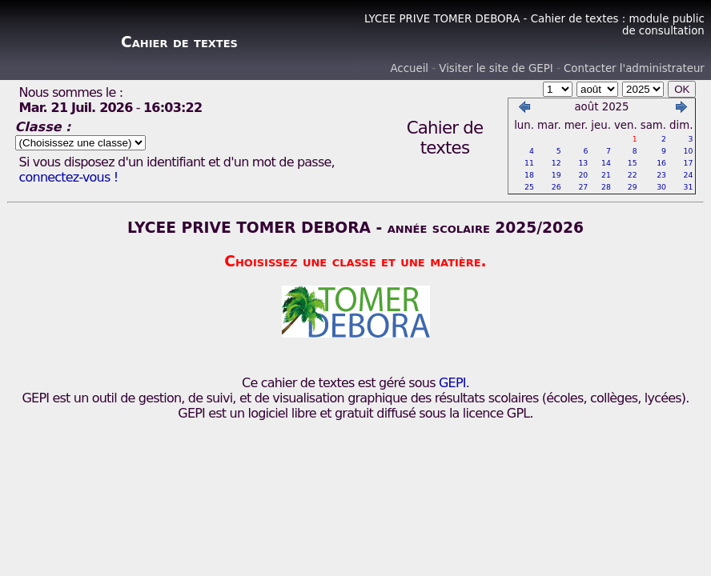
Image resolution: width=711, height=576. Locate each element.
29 (632, 186)
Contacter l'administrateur (634, 68)
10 (688, 150)
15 (632, 162)
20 (583, 174)
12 (556, 162)
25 (529, 186)
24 (688, 174)
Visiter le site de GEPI (495, 68)
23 (661, 174)
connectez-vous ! (68, 177)
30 (661, 186)
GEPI (452, 382)
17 (688, 162)
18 (529, 174)
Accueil (409, 68)
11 (529, 162)
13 (583, 162)
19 (556, 174)
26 (556, 186)
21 (606, 174)
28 (606, 186)
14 (606, 162)
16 (661, 162)
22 (632, 174)
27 (583, 186)
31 (688, 186)
